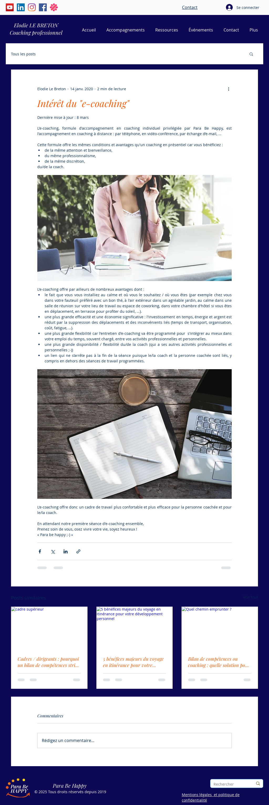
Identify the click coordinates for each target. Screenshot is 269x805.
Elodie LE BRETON (36, 25)
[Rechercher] (229, 784)
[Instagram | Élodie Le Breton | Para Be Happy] (32, 7)
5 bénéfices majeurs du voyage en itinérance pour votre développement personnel (133, 662)
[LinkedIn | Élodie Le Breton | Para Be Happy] (21, 7)
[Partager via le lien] (78, 551)
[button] (251, 54)
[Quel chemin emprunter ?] (220, 628)
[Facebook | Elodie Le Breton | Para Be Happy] (43, 7)
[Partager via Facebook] (39, 551)
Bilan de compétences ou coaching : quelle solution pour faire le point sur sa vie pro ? (219, 662)
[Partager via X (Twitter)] (52, 551)
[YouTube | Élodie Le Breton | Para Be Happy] (10, 7)
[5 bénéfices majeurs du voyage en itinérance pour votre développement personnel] (135, 628)
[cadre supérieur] (49, 628)
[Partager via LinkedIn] (65, 551)
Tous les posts (23, 53)
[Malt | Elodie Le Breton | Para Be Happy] (54, 7)
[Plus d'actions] (228, 89)
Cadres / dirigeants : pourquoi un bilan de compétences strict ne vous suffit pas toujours (48, 662)
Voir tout (250, 597)
